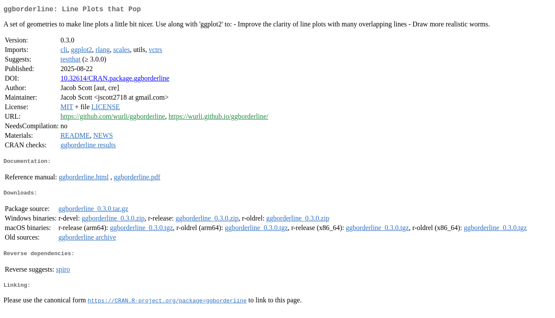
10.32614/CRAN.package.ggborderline (114, 80)
